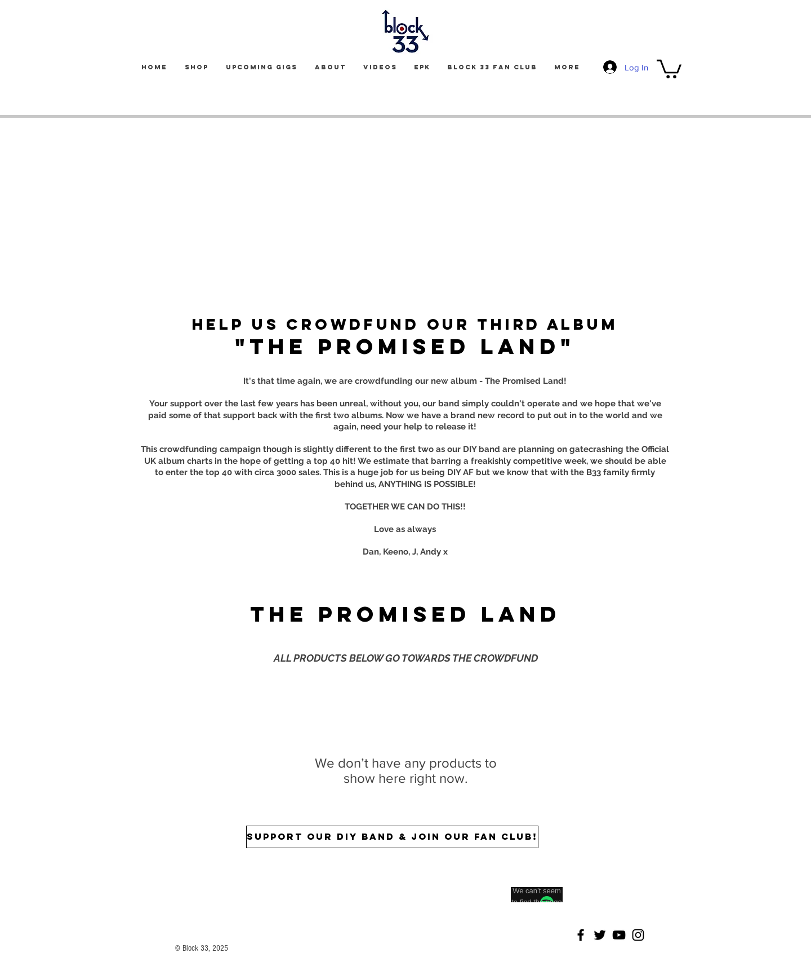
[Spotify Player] (392, 883)
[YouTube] (619, 935)
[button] (669, 67)
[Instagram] (638, 935)
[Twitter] (600, 935)
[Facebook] (581, 935)
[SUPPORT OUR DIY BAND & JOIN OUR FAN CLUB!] (392, 837)
